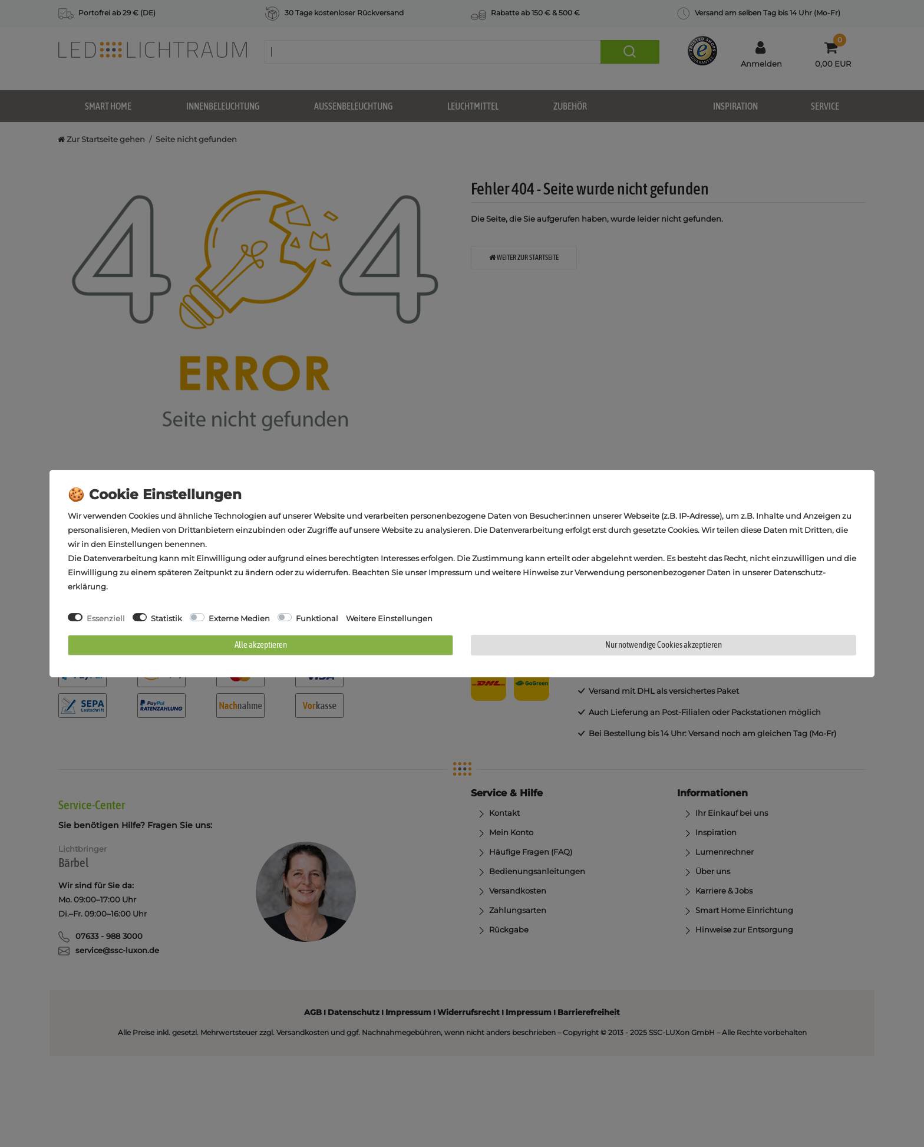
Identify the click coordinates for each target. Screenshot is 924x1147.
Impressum (450, 572)
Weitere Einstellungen (389, 618)
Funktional (317, 618)
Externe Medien (239, 618)
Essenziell (106, 618)
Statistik (166, 618)
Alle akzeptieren (261, 645)
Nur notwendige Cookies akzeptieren (663, 645)
